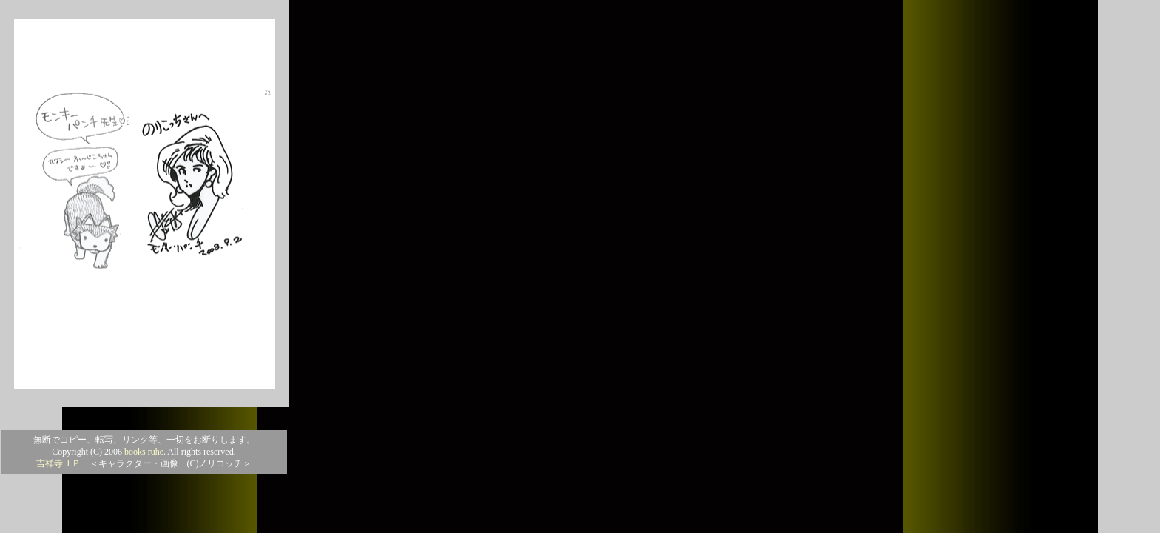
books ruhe (143, 451)
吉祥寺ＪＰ (58, 463)
